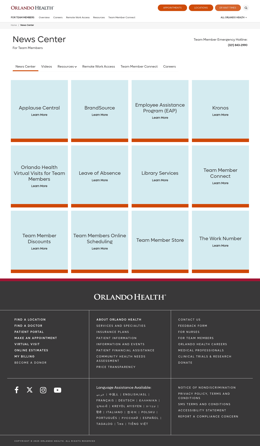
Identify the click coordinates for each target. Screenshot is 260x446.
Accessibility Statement (202, 410)
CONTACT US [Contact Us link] (189, 319)
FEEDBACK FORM (192, 326)
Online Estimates (31, 350)
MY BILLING (24, 356)
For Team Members (22, 17)
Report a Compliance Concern (208, 416)
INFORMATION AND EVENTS (120, 344)
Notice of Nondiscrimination (207, 387)
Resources (99, 17)
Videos (46, 67)
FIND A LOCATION (30, 319)
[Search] (246, 8)
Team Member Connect (121, 17)
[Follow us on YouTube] (58, 390)
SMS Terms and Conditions (204, 404)
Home (14, 25)
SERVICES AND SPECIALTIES (121, 326)
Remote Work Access (78, 17)
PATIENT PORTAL (29, 332)
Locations (199, 7)
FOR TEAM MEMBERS (196, 338)
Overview (44, 17)
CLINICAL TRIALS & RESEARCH (205, 356)
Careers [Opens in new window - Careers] (169, 67)
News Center (26, 67)
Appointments (171, 7)
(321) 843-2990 (237, 45)
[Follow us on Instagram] (43, 390)
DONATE (185, 362)
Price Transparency (116, 367)
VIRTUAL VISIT (27, 344)
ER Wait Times (227, 7)
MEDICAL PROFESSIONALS (201, 350)
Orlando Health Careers (202, 344)
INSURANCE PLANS (112, 332)
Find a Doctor (28, 326)
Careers (57, 17)
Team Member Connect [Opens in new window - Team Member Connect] (139, 67)
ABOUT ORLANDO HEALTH (119, 319)
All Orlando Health (232, 17)
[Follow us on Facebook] (16, 390)
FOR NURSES (189, 332)
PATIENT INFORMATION (116, 338)
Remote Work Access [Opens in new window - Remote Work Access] (98, 67)
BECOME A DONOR (30, 362)
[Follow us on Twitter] (29, 388)
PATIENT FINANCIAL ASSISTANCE (125, 350)
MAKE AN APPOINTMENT (35, 338)
